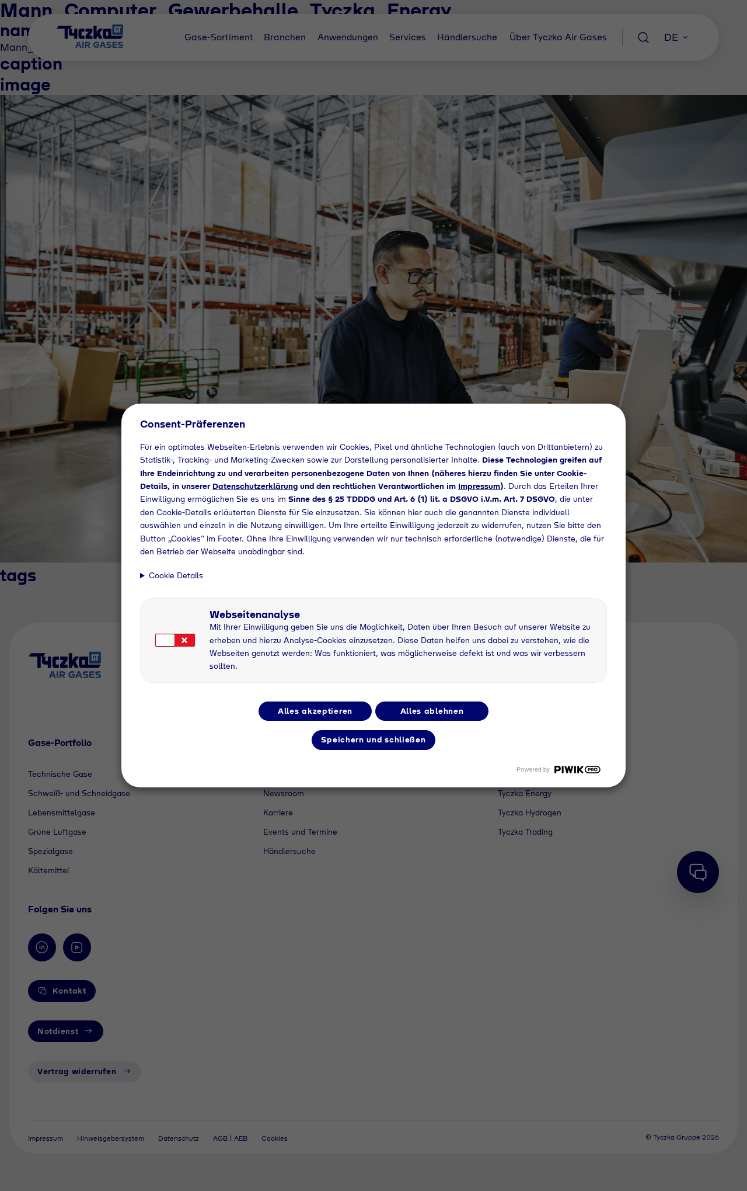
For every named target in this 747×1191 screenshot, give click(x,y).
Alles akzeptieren (315, 711)
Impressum (479, 486)
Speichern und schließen (373, 739)
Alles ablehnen (432, 711)
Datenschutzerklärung (255, 486)
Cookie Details (176, 575)
